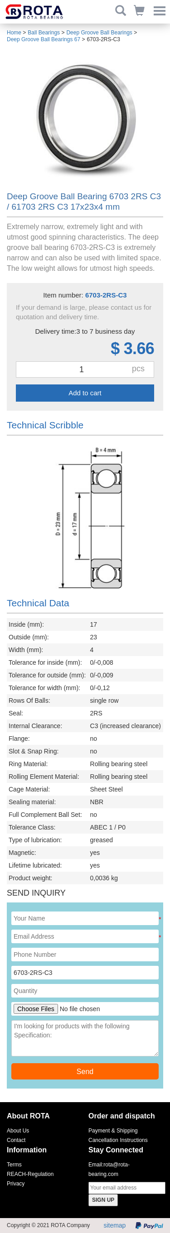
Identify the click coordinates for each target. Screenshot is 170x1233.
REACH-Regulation (30, 1174)
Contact (16, 1140)
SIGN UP (103, 1200)
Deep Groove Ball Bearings (99, 32)
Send (85, 1071)
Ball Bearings (44, 32)
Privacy (15, 1183)
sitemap (114, 1225)
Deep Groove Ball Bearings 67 (43, 39)
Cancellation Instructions (118, 1140)
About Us (18, 1130)
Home (14, 32)
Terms (14, 1164)
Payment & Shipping (113, 1130)
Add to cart (85, 393)
